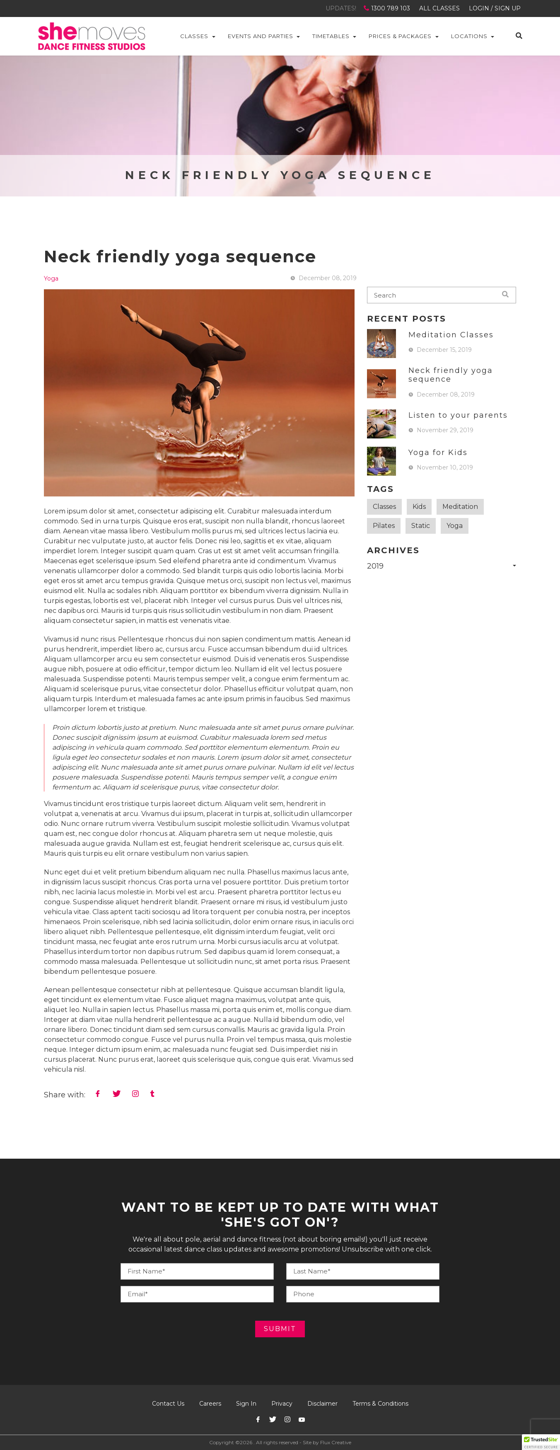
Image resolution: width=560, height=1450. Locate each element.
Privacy (281, 1403)
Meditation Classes (451, 334)
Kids (419, 507)
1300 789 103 (388, 8)
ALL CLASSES (439, 8)
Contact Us (168, 1403)
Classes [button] (194, 36)
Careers (210, 1403)
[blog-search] (441, 295)
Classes (384, 507)
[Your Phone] (362, 1271)
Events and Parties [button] (260, 36)
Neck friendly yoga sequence (450, 375)
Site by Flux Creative (327, 1442)
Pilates (384, 526)
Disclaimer (322, 1403)
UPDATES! (341, 8)
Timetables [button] (331, 36)
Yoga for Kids (438, 452)
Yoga (51, 278)
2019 (375, 566)
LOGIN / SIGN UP (494, 8)
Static (420, 526)
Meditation (460, 507)
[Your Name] (197, 1271)
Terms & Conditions (380, 1403)
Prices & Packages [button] (400, 36)
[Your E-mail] (197, 1294)
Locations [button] (469, 36)
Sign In (246, 1403)
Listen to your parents (458, 415)
